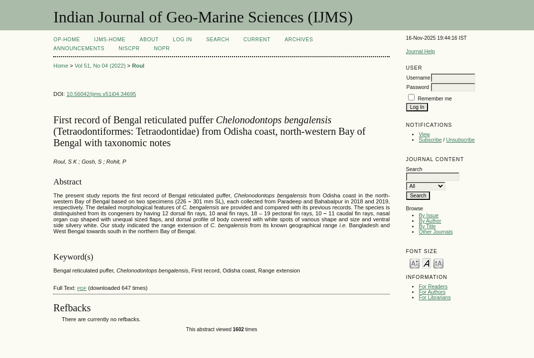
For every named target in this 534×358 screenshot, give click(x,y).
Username (418, 78)
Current (256, 39)
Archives (299, 39)
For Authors (432, 292)
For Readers (433, 286)
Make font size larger (438, 262)
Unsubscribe (460, 140)
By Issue (428, 215)
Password (417, 87)
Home (60, 66)
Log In (182, 39)
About (148, 39)
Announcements (79, 48)
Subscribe (430, 140)
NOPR (162, 48)
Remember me (435, 98)
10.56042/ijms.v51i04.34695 (101, 94)
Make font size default (426, 262)
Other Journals (435, 232)
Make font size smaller (415, 262)
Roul (138, 66)
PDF (82, 288)
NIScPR (128, 48)
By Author (430, 221)
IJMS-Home (109, 39)
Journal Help (420, 51)
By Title (427, 226)
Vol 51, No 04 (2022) (100, 66)
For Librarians (434, 297)
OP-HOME (66, 39)
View (424, 134)
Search (217, 39)
